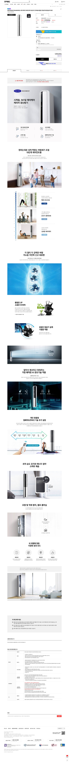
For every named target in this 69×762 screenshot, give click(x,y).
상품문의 (59, 716)
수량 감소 (37, 49)
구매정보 (27, 70)
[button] (52, 4)
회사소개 (5, 728)
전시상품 (32, 4)
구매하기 (42, 59)
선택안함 (39, 36)
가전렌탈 (35, 4)
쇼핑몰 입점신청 (20, 728)
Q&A (54, 70)
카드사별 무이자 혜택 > (44, 27)
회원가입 (62, 4)
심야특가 (24, 4)
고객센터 (64, 4)
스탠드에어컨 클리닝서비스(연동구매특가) (44, 37)
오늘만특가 (18, 4)
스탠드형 (60, 6)
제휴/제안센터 (27, 728)
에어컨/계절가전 (54, 6)
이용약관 (9, 728)
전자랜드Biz (28, 4)
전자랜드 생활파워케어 (41, 43)
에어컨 (57, 6)
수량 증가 (41, 49)
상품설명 (14, 70)
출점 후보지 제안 (32, 728)
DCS (21, 4)
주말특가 (15, 4)
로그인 (59, 4)
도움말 (45, 43)
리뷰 (41, 70)
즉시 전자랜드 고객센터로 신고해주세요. (43, 81)
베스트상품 (11, 4)
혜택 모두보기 (53, 20)
